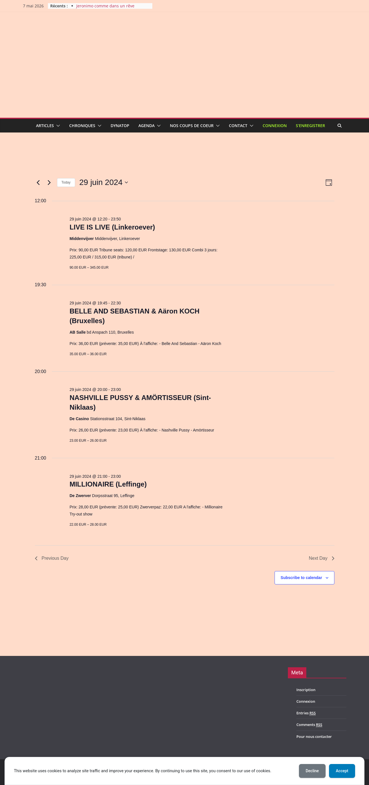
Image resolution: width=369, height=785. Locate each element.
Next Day (321, 558)
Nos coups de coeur (192, 125)
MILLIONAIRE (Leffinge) (108, 484)
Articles (45, 125)
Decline (312, 771)
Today (66, 182)
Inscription (305, 689)
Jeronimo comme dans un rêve (105, 6)
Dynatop (120, 125)
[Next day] (49, 182)
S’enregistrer (310, 125)
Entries (306, 713)
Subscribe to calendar (301, 577)
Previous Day (52, 558)
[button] (57, 126)
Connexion (275, 125)
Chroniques (82, 125)
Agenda (146, 125)
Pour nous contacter (314, 736)
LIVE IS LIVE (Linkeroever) (112, 227)
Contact (238, 125)
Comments (309, 724)
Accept (342, 771)
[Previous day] (38, 182)
